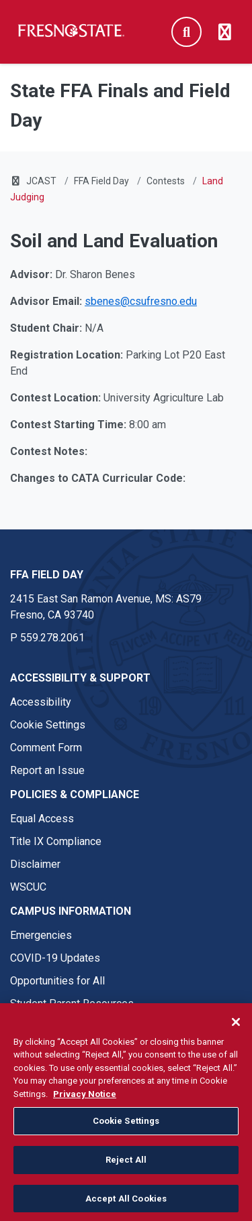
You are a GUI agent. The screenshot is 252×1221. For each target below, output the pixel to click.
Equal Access (42, 818)
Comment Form (46, 747)
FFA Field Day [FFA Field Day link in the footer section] (46, 574)
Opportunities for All (57, 980)
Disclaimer (35, 864)
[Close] (236, 1026)
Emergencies (41, 935)
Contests (165, 181)
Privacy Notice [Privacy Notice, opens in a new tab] (84, 1098)
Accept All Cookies (126, 1203)
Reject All (126, 1164)
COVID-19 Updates (55, 958)
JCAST (41, 181)
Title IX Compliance (55, 841)
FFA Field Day (101, 181)
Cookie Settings (47, 724)
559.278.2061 (52, 637)
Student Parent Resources (72, 1003)
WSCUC (28, 887)
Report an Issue (47, 770)
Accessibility (40, 702)
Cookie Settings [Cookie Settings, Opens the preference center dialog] (126, 1125)
